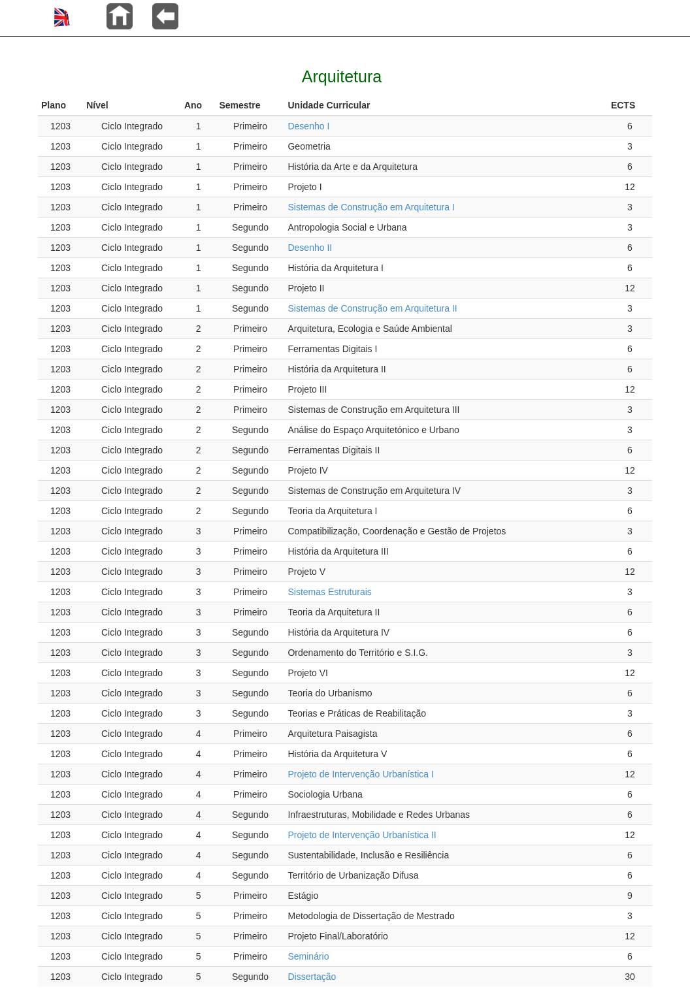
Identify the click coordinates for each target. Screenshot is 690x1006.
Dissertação (312, 976)
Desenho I (308, 126)
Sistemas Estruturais (329, 592)
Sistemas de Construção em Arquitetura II (372, 308)
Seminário (308, 956)
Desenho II (310, 247)
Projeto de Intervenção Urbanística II (362, 835)
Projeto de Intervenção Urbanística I (360, 774)
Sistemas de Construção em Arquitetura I (371, 207)
